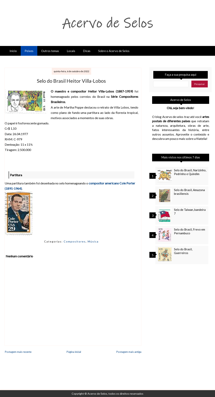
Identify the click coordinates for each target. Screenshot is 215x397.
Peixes (29, 51)
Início (13, 51)
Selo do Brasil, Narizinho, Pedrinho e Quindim (190, 172)
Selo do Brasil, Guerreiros (183, 251)
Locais (71, 51)
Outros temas (50, 51)
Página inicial (74, 351)
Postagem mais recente (18, 351)
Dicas (86, 51)
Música (93, 241)
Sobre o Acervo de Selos (113, 51)
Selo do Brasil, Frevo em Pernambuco (189, 231)
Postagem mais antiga (128, 351)
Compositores (75, 241)
